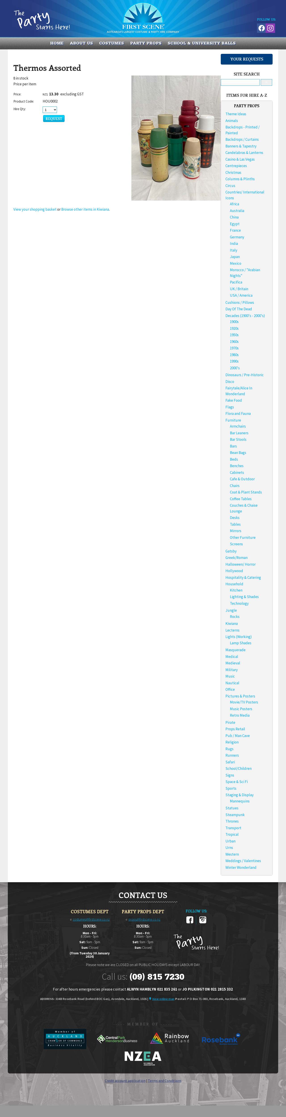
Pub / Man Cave (237, 735)
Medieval (232, 663)
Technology (239, 603)
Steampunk (235, 814)
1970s (234, 348)
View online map (163, 999)
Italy (233, 250)
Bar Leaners (239, 432)
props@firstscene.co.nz (144, 919)
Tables (235, 524)
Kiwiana (231, 623)
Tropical (232, 834)
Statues (231, 808)
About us (81, 43)
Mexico (235, 263)
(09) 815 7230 (156, 976)
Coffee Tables (241, 498)
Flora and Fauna (238, 413)
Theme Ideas (235, 113)
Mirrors (235, 530)
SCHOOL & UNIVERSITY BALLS (202, 43)
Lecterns (232, 630)
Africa (234, 204)
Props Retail (235, 728)
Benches (237, 465)
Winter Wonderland (241, 867)
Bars (233, 446)
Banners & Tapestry (241, 146)
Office (230, 689)
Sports (230, 788)
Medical (231, 656)
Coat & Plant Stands (246, 492)
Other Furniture (243, 537)
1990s (234, 361)
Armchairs (238, 426)
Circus (230, 185)
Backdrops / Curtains (242, 139)
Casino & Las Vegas (240, 159)
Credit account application (125, 1080)
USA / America (241, 295)
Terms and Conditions (164, 1080)
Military (231, 669)
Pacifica (236, 282)
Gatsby (231, 551)
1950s (234, 334)
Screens (236, 544)
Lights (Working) (238, 636)
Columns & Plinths (240, 178)
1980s (234, 354)
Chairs (235, 485)
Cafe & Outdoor (242, 479)
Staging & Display (239, 794)
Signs (229, 775)
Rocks (235, 616)
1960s (234, 341)
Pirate (230, 722)
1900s (234, 321)
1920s (234, 328)
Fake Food (233, 400)
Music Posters (241, 708)
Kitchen (236, 590)
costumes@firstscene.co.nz (91, 919)
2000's (235, 367)
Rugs (229, 748)
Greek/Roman (236, 557)
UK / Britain (239, 288)
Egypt (235, 223)
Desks (235, 517)
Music (230, 676)
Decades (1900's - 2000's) (245, 315)
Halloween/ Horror (240, 564)
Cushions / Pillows (239, 302)
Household (234, 584)
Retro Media (240, 715)
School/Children (238, 768)
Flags (229, 407)
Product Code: (23, 101)
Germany (237, 237)
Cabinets (237, 472)
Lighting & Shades (244, 596)
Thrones (232, 821)
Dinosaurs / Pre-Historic (244, 374)
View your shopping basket (35, 209)
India (234, 243)
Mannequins (240, 801)
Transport (233, 827)
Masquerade (235, 649)
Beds (234, 459)
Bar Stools (238, 439)
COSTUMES (111, 43)
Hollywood (234, 570)
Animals (231, 120)
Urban (230, 841)
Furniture (233, 420)
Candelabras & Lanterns (244, 152)
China (234, 217)
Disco (229, 381)
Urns (229, 847)
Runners (232, 755)
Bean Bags (238, 452)
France (235, 230)
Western (232, 854)
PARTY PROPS (146, 43)
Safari (230, 762)
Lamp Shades (240, 642)
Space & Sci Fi (236, 781)
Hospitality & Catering (243, 577)
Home (57, 43)
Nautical (232, 682)
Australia (237, 210)
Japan (235, 256)
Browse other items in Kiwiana (85, 209)
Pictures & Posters (240, 696)
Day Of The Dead (238, 309)
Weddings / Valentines (243, 860)
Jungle (231, 610)
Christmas (233, 172)
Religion (232, 742)
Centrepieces (236, 165)
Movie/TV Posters (244, 702)
